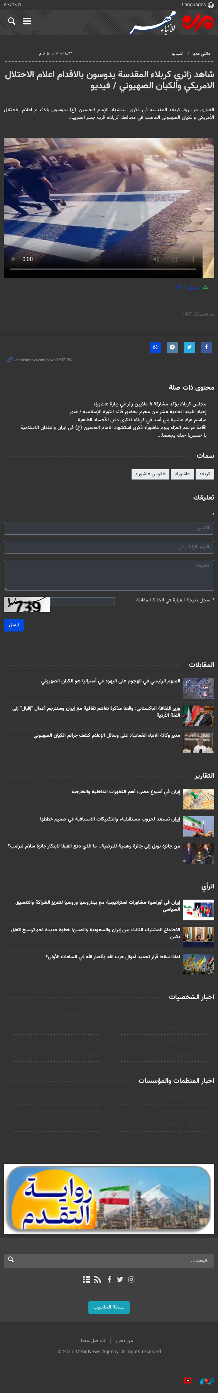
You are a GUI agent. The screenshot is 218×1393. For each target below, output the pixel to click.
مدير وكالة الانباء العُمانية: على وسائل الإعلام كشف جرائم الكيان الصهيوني (107, 736)
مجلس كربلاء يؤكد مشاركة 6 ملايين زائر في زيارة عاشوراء (150, 404)
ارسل (14, 624)
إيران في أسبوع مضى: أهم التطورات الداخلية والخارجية (125, 792)
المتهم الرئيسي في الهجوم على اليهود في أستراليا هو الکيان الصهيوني (110, 681)
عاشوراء (182, 474)
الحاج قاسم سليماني (186, 1028)
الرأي (207, 887)
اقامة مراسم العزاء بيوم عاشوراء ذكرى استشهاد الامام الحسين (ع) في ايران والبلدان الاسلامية (113, 428)
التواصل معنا (93, 1341)
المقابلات (201, 665)
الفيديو (178, 54)
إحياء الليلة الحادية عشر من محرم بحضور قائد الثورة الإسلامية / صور (137, 412)
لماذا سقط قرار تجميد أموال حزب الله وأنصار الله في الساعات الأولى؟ (113, 957)
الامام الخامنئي (191, 1014)
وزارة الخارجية (87, 1125)
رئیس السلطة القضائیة (78, 1014)
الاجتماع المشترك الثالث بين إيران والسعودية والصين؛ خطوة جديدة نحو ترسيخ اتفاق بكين (95, 933)
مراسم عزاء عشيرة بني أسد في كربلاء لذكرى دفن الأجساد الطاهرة (142, 420)
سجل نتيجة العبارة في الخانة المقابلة (175, 600)
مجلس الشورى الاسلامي (181, 1111)
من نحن (124, 1341)
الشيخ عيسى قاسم (82, 1041)
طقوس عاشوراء (150, 474)
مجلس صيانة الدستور (79, 1097)
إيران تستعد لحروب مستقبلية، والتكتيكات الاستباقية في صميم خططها (110, 819)
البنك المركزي (193, 1138)
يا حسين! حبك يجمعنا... (181, 435)
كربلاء (204, 474)
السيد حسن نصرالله (81, 1028)
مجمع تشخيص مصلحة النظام (71, 1111)
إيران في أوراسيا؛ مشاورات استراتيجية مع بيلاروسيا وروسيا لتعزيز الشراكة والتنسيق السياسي (97, 906)
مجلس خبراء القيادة (186, 1097)
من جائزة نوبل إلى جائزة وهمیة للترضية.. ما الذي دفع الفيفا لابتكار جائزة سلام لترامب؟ (94, 846)
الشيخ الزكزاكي (87, 1055)
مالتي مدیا (201, 54)
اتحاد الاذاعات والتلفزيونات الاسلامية (65, 1138)
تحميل (191, 287)
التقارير (204, 776)
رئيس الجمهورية (190, 1055)
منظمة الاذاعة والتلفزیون (181, 1125)
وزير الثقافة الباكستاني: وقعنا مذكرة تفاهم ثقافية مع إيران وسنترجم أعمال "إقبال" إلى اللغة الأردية (96, 712)
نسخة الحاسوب (109, 1307)
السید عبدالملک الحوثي (183, 1041)
